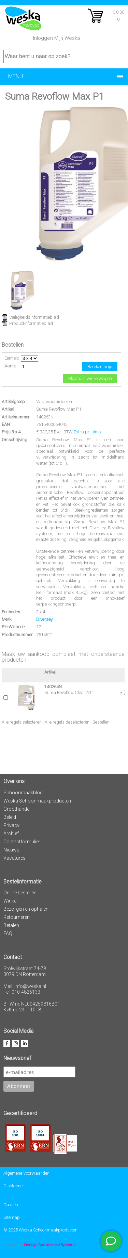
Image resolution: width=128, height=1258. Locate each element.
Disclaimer (13, 1185)
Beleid (9, 817)
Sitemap (11, 1217)
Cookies (10, 1204)
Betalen (11, 925)
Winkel (10, 901)
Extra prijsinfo (87, 431)
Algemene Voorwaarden (26, 1173)
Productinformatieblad (31, 323)
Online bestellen (20, 892)
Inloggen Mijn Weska (56, 38)
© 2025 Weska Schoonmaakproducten (40, 1229)
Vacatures (14, 858)
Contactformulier (21, 841)
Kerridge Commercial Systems (49, 1244)
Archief (11, 833)
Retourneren (16, 917)
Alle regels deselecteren (67, 722)
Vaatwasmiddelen (54, 401)
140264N (53, 686)
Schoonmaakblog (23, 792)
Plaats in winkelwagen (90, 378)
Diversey (44, 619)
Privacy (11, 825)
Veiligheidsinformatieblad (34, 317)
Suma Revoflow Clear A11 (69, 692)
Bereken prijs (99, 366)
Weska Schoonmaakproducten (37, 801)
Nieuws (11, 850)
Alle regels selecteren (22, 722)
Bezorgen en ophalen (25, 909)
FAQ (7, 933)
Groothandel (16, 809)
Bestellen (101, 722)
